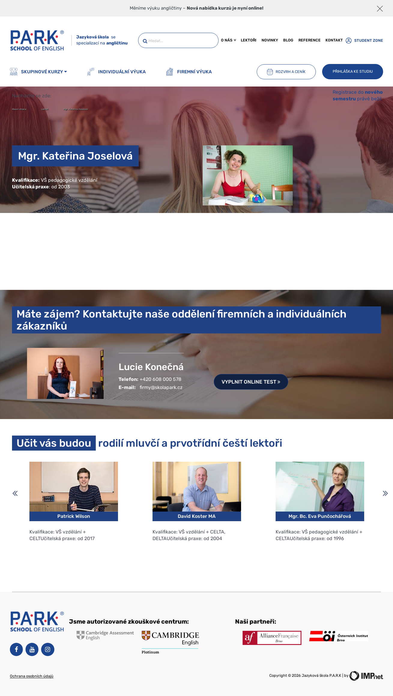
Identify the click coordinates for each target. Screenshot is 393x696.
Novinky (269, 40)
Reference (309, 40)
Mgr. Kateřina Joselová (75, 109)
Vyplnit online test (251, 382)
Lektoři (248, 40)
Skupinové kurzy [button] (38, 71)
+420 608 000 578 (160, 379)
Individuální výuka (116, 71)
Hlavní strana (19, 109)
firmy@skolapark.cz (161, 387)
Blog (288, 40)
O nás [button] (228, 40)
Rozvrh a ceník (286, 71)
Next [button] (385, 491)
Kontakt (334, 40)
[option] (74, 521)
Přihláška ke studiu (353, 71)
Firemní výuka (189, 71)
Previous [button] (15, 491)
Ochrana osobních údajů (31, 676)
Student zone (364, 40)
